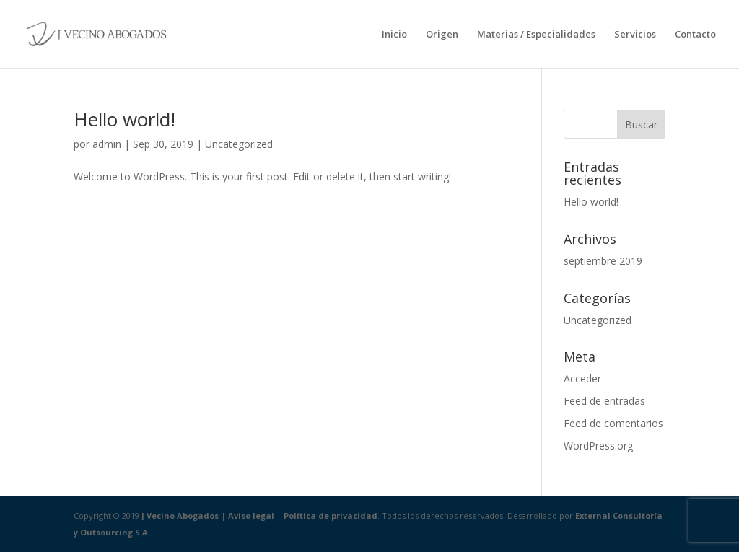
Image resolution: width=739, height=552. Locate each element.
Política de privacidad (330, 515)
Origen (442, 34)
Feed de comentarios (613, 423)
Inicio (394, 34)
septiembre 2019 (603, 261)
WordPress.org (598, 445)
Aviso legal (251, 515)
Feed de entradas (604, 401)
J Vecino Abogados (180, 515)
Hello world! (124, 119)
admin (106, 144)
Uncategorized (239, 144)
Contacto (695, 34)
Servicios (635, 34)
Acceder (582, 378)
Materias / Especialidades (536, 34)
